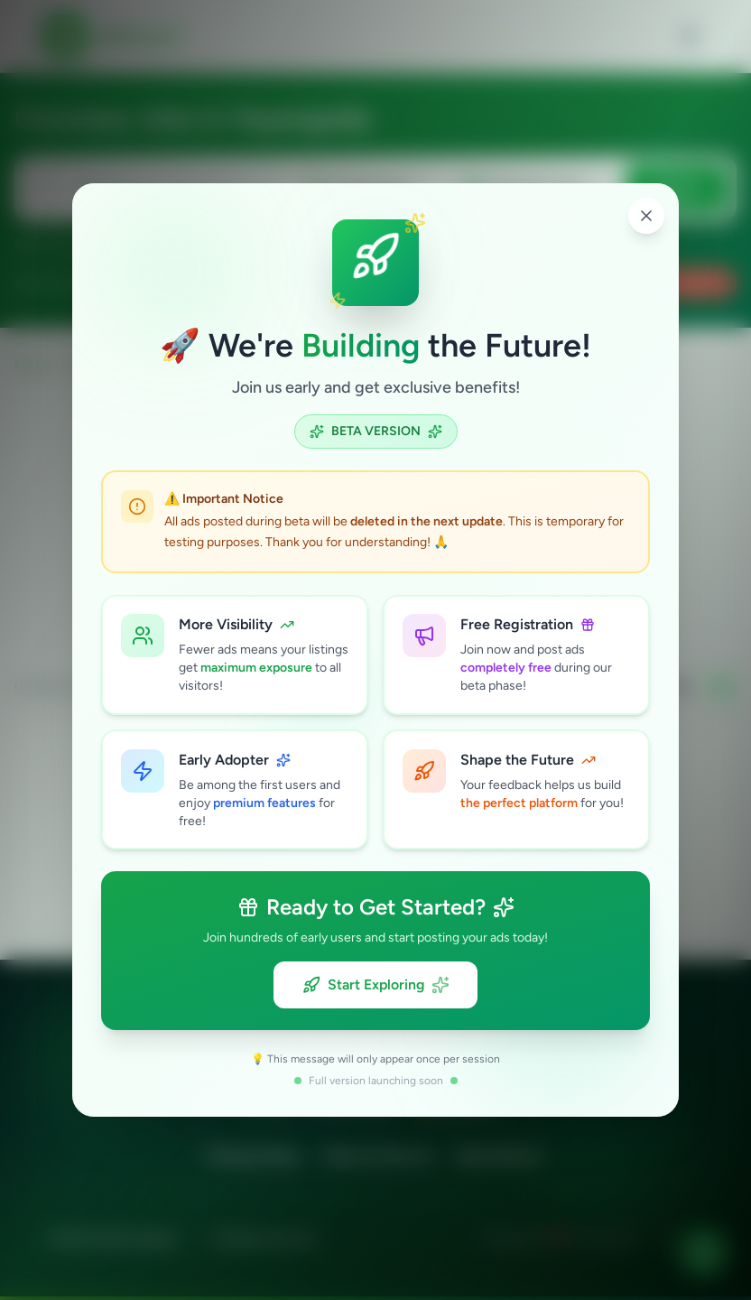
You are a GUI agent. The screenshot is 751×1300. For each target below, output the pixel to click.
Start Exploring (375, 986)
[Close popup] (646, 215)
